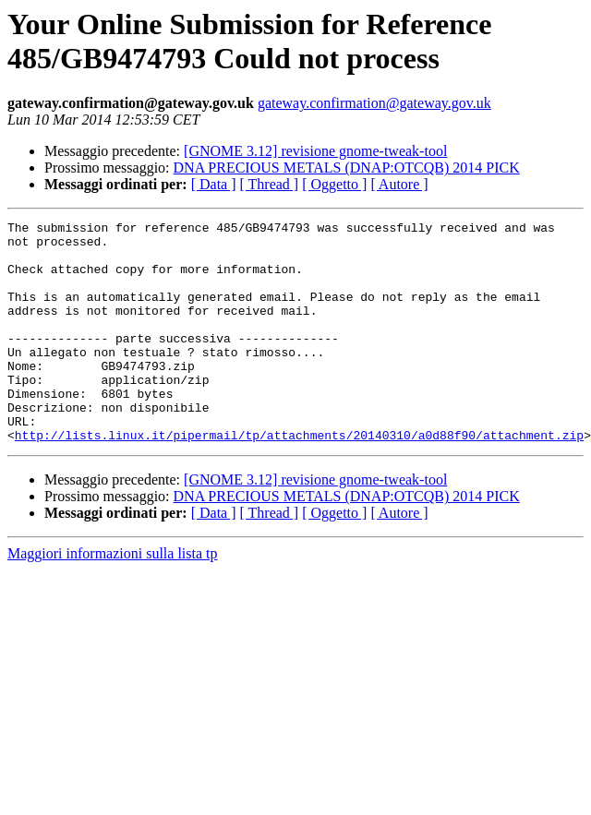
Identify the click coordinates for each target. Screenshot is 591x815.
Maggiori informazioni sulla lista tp (112, 597)
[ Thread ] (269, 184)
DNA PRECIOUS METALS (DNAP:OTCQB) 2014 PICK (347, 167)
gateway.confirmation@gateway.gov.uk (374, 103)
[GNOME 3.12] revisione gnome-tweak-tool (315, 151)
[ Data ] (213, 184)
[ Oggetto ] (334, 184)
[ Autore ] (399, 184)
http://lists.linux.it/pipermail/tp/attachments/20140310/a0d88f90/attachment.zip (299, 479)
